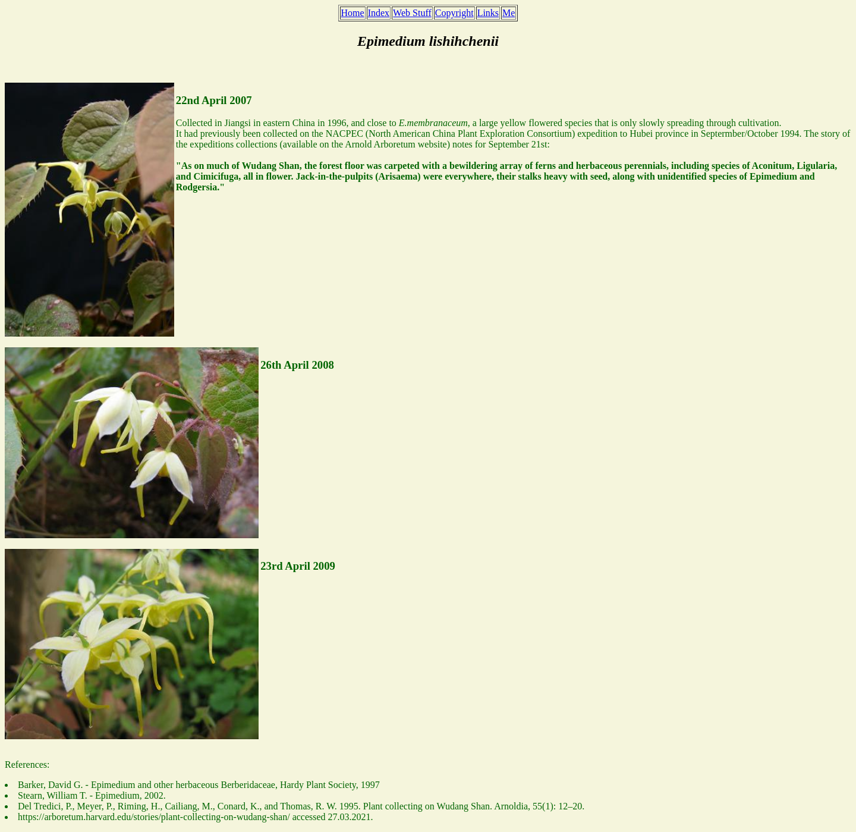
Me (508, 13)
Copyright (454, 13)
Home (352, 13)
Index (378, 13)
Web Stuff (412, 13)
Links (488, 13)
